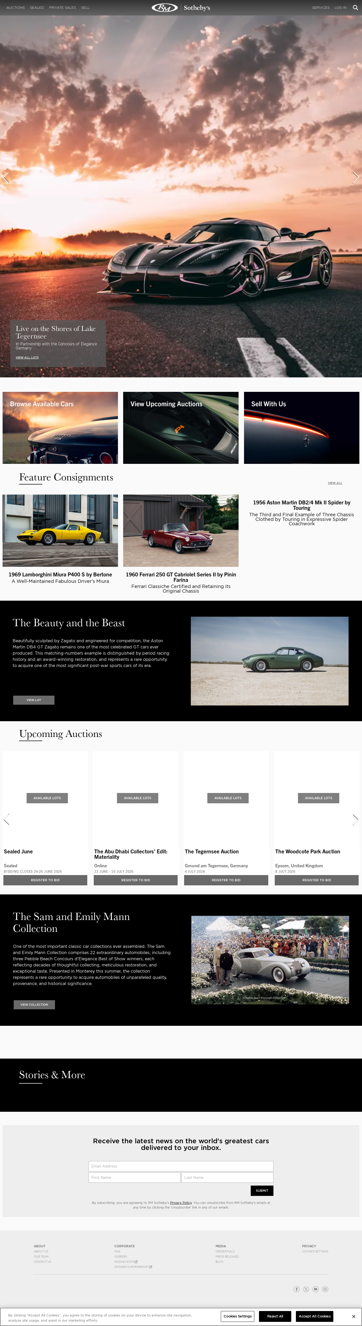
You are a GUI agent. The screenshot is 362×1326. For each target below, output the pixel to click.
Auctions (15, 8)
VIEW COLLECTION (34, 1009)
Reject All (275, 1316)
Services (320, 8)
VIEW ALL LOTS (27, 357)
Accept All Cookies (314, 1316)
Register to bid (45, 885)
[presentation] (5, 177)
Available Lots (47, 803)
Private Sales (62, 8)
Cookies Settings (237, 1316)
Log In (341, 8)
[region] (181, 1317)
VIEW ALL (335, 483)
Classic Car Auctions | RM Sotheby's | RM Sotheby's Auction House (181, 7)
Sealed (37, 8)
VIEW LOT (34, 704)
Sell (85, 8)
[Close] (353, 1316)
